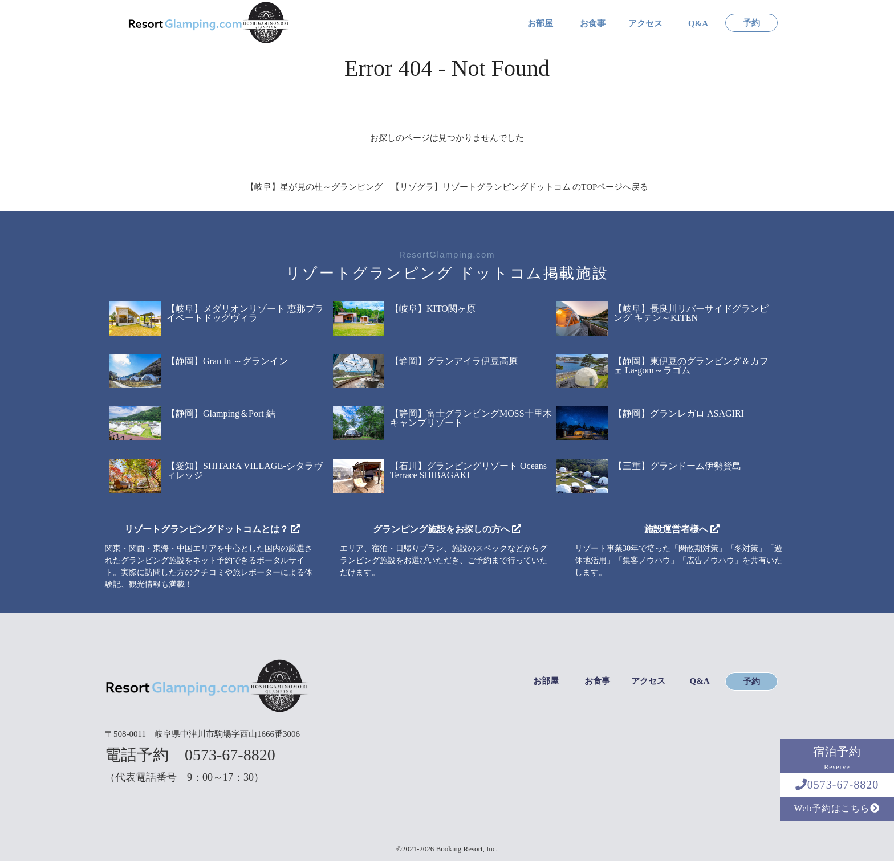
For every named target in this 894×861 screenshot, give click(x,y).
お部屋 (540, 23)
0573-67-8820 (837, 784)
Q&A (698, 23)
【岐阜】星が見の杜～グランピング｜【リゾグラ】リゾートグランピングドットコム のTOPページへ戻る (447, 186)
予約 (751, 23)
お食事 (593, 23)
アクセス (645, 23)
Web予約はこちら (837, 808)
